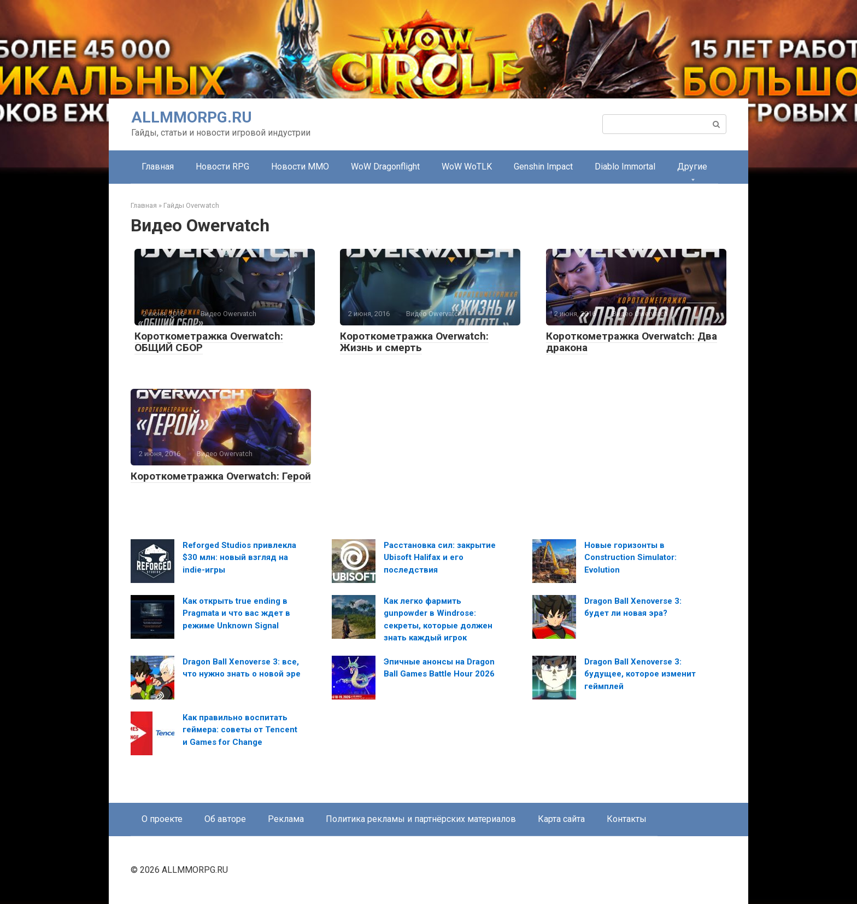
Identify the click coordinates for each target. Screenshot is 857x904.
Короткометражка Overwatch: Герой (221, 476)
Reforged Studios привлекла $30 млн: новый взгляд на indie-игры (239, 557)
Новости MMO (300, 166)
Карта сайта (561, 819)
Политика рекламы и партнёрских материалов (421, 819)
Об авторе (225, 819)
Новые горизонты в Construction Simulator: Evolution (630, 557)
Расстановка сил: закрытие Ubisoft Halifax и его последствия (440, 557)
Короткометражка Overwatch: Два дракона (631, 342)
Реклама (286, 819)
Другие (692, 166)
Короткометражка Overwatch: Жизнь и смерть (414, 342)
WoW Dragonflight (385, 166)
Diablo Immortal (625, 166)
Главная (158, 166)
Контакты (627, 819)
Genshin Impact (543, 166)
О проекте (162, 819)
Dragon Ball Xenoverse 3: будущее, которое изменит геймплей (640, 674)
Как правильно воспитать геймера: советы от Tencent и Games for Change (240, 730)
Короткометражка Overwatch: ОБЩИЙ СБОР (208, 342)
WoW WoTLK (467, 166)
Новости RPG (222, 166)
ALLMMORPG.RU (191, 117)
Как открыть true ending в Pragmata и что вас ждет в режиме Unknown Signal (236, 613)
